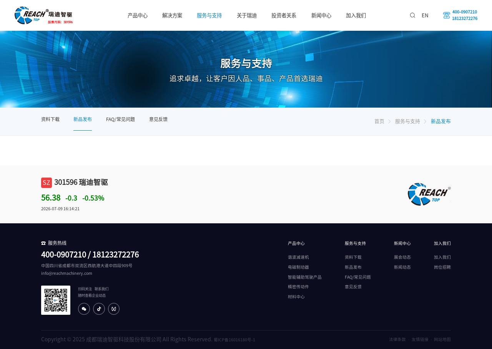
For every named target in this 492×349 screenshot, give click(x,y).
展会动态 (402, 257)
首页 (379, 121)
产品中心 (138, 15)
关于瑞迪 (247, 15)
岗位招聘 (442, 267)
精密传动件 (298, 287)
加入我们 (356, 15)
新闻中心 (321, 15)
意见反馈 (158, 119)
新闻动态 (402, 267)
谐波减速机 (298, 257)
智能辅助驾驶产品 (305, 277)
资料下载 (50, 119)
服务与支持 (209, 15)
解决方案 (172, 15)
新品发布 (82, 119)
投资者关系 (283, 15)
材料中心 (296, 297)
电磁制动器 (298, 267)
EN (425, 15)
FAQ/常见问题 (120, 119)
